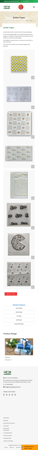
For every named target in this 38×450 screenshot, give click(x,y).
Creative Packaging (8, 441)
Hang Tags (6, 426)
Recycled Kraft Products (9, 423)
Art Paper (19, 316)
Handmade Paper (19, 324)
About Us (12, 447)
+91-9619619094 (24, 1)
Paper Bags (6, 418)
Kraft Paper (19, 320)
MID (20, 445)
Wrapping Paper (20, 20)
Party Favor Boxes (7, 435)
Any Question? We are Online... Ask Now (29, 447)
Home (7, 20)
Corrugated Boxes (7, 433)
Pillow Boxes (6, 428)
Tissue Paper (19, 308)
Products (12, 20)
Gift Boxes (7, 357)
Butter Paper (19, 312)
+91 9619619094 (9, 384)
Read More (8, 360)
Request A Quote (11, 294)
